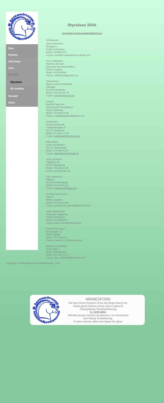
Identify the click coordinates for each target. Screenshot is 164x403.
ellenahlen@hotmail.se (66, 153)
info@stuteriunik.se (64, 95)
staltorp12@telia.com (65, 188)
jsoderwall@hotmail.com (67, 136)
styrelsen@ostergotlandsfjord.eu (82, 33)
